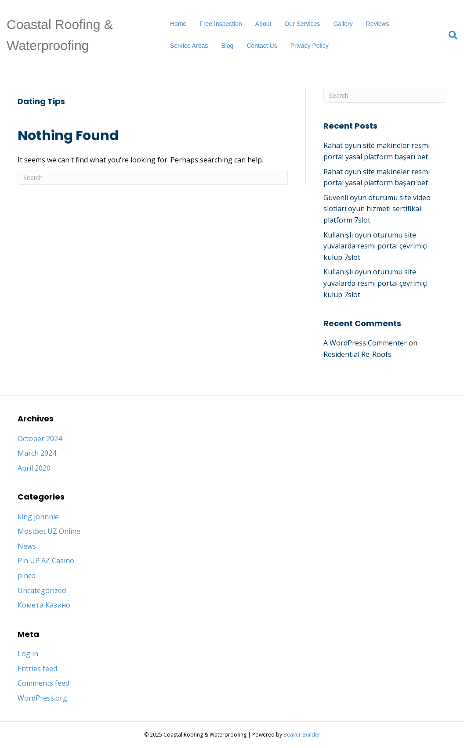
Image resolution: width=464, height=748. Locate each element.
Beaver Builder (301, 734)
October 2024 (40, 438)
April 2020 (34, 468)
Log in (28, 653)
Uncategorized (42, 590)
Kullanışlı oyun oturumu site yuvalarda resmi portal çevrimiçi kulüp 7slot (375, 246)
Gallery (342, 23)
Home (178, 23)
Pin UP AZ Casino (46, 560)
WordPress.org (42, 698)
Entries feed (37, 668)
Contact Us (261, 45)
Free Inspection (220, 23)
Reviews (377, 23)
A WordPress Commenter (365, 343)
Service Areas (189, 45)
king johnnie (38, 516)
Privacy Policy (309, 45)
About (263, 23)
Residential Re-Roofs (357, 354)
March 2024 (37, 453)
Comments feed (43, 683)
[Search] (449, 35)
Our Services (302, 23)
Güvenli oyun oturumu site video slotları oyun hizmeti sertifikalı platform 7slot (377, 209)
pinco (27, 575)
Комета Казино (44, 605)
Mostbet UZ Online (49, 531)
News (27, 546)
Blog (227, 45)
